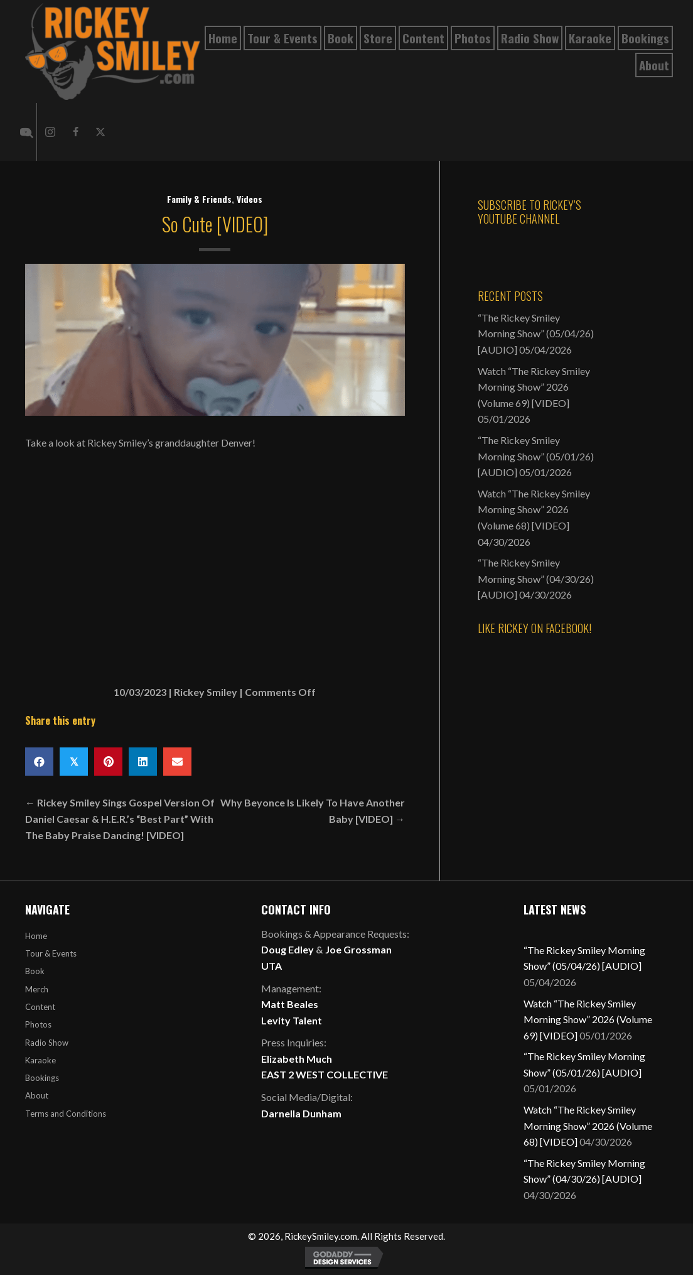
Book (35, 971)
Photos (38, 1024)
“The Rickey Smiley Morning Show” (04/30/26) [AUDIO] (536, 578)
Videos (249, 198)
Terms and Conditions (65, 1114)
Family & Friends (199, 198)
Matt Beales (289, 1004)
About (36, 1095)
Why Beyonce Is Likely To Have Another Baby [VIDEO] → (312, 810)
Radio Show (46, 1043)
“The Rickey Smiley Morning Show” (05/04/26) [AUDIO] (536, 333)
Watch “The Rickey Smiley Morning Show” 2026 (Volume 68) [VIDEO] (534, 509)
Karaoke (40, 1060)
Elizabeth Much (296, 1059)
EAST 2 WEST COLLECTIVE (324, 1074)
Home (36, 936)
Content (40, 1007)
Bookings (42, 1078)
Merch (36, 989)
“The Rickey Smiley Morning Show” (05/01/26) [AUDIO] (536, 456)
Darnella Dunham (301, 1113)
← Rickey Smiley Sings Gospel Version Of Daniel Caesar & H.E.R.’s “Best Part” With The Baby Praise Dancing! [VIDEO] (120, 818)
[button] (50, 131)
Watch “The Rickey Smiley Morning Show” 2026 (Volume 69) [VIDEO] (534, 387)
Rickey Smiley (205, 692)
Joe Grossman (358, 949)
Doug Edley (287, 949)
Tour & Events (51, 953)
